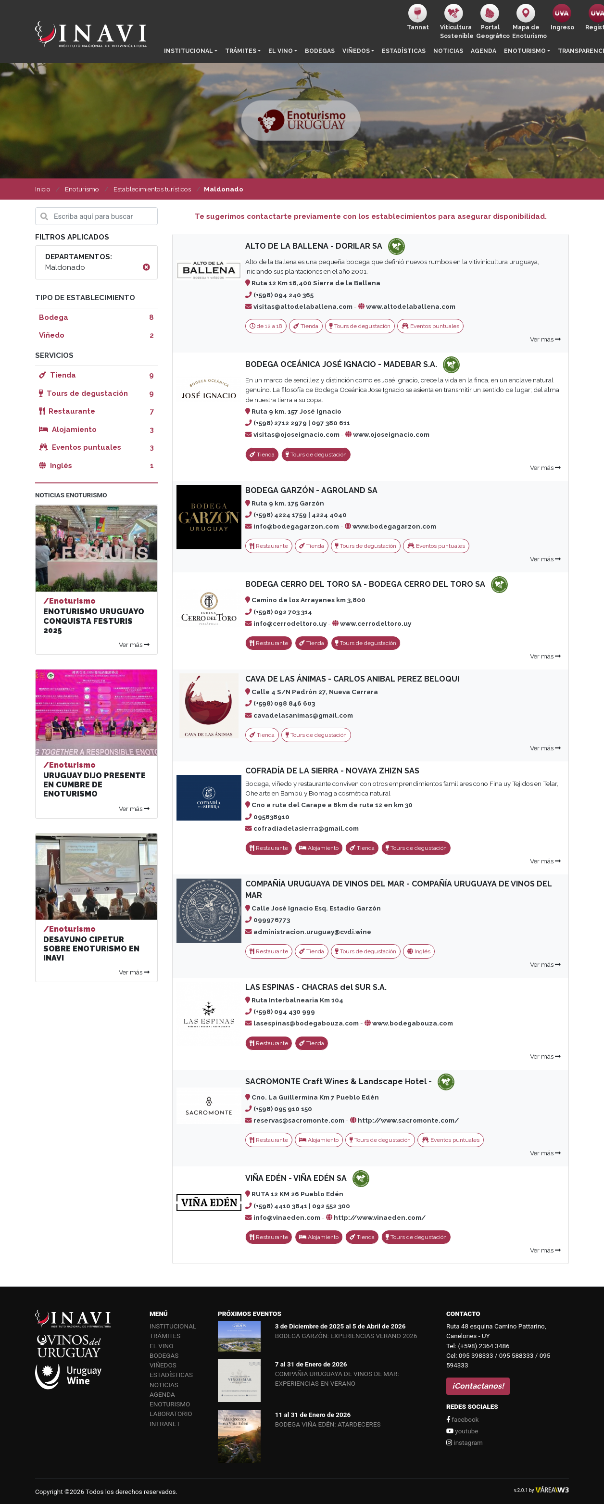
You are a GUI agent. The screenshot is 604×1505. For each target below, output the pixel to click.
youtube (462, 1431)
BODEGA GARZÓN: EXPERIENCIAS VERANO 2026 (346, 1336)
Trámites (240, 51)
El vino (280, 51)
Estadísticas (404, 51)
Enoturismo (525, 51)
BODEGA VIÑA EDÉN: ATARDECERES (328, 1424)
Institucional (188, 51)
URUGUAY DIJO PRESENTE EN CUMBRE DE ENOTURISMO (94, 784)
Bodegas (320, 51)
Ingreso (562, 17)
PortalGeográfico (492, 21)
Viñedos (356, 51)
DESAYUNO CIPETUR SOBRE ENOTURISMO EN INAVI (91, 948)
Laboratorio (171, 1413)
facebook (462, 1419)
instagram (464, 1442)
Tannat (418, 17)
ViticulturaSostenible (456, 21)
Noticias (448, 51)
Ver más (545, 339)
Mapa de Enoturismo (528, 21)
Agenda (483, 51)
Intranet (165, 1424)
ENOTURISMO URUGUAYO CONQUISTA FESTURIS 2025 (93, 620)
